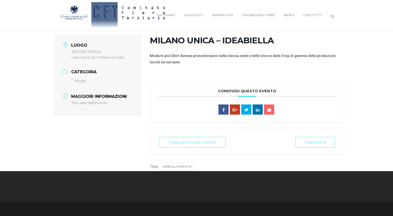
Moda (78, 81)
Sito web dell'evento (89, 103)
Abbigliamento (177, 166)
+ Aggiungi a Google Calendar (192, 142)
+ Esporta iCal (315, 142)
